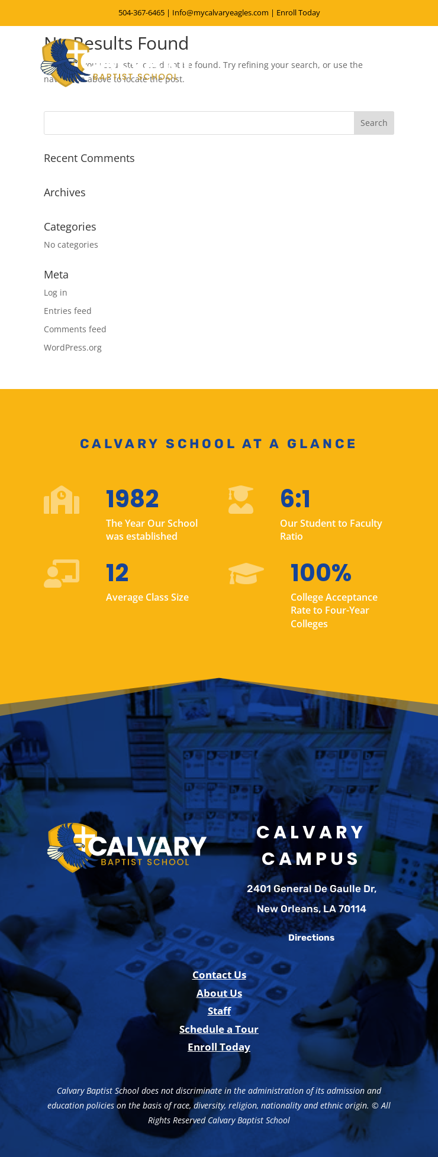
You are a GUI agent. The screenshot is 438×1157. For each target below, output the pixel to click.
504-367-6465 (141, 12)
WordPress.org (73, 347)
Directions (311, 937)
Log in (55, 292)
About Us (219, 993)
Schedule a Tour (219, 1029)
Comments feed (75, 329)
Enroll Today (298, 12)
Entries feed (68, 310)
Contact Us (219, 974)
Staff (219, 1010)
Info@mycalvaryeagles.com (220, 12)
